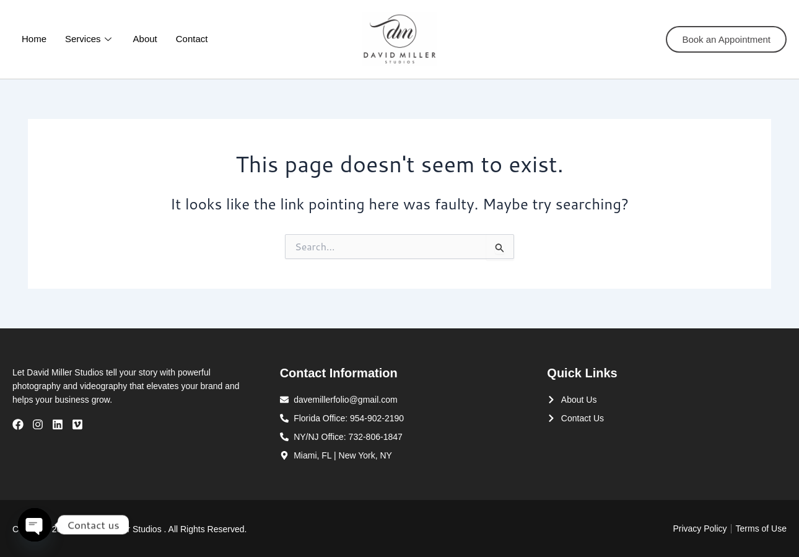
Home (34, 38)
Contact (192, 38)
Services (90, 38)
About (145, 38)
